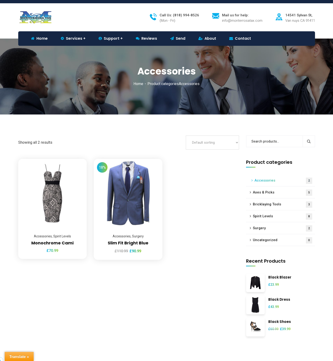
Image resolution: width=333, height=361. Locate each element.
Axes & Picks (282, 192)
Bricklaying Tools (282, 204)
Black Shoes (279, 322)
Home (138, 84)
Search (309, 141)
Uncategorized (282, 240)
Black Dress (279, 299)
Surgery (138, 236)
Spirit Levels (62, 236)
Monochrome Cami (52, 243)
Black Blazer (279, 277)
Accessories (43, 236)
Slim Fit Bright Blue (128, 243)
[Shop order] (212, 143)
